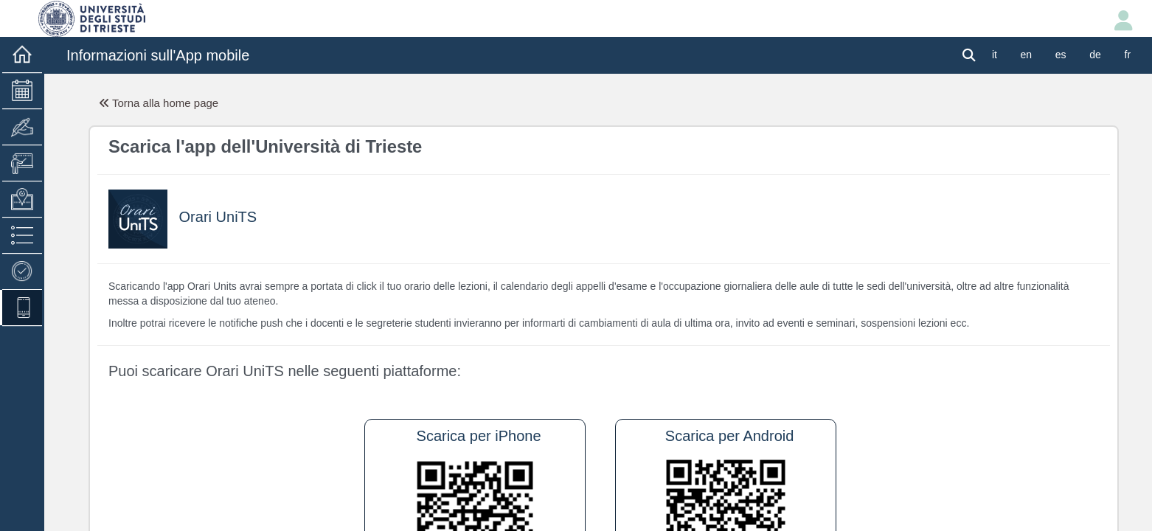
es (1060, 54)
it (994, 54)
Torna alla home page (159, 103)
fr (1128, 54)
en (1027, 54)
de (1095, 54)
